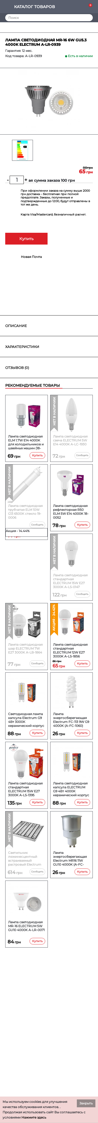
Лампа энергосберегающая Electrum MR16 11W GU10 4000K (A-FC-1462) (70, 858)
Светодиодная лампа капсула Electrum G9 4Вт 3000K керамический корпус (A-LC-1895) (26, 720)
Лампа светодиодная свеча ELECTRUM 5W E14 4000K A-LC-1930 (70, 440)
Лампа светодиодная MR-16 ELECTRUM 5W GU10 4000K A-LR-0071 (26, 926)
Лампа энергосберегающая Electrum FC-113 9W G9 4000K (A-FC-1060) (71, 720)
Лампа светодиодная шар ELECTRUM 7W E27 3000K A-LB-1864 (25, 648)
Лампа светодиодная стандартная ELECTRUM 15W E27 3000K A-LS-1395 (25, 789)
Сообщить (82, 455)
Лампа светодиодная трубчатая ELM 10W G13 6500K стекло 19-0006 (25, 511)
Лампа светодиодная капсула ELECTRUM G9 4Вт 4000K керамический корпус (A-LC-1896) (71, 789)
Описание (16, 326)
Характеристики (22, 347)
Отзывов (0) (17, 368)
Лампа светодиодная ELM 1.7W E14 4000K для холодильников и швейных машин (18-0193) (26, 442)
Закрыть (86, 1103)
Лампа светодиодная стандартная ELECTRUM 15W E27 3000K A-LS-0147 (70, 581)
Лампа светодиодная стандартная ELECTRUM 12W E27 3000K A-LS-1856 (70, 650)
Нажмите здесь (33, 1117)
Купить (26, 238)
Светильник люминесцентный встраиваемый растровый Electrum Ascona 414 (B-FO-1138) (26, 858)
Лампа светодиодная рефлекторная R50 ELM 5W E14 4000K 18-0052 (71, 511)
